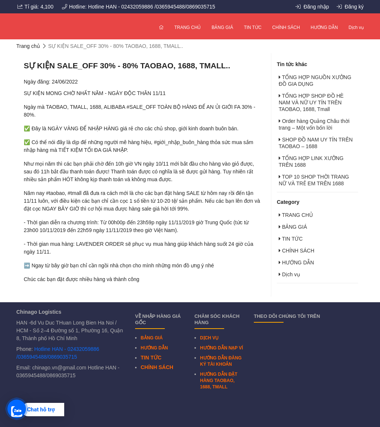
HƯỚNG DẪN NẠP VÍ (221, 348)
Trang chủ (28, 46)
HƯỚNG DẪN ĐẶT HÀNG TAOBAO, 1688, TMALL (219, 380)
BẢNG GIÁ (222, 27)
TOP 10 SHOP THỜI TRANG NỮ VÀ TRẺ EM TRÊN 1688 (314, 180)
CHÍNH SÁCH (286, 27)
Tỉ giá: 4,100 (35, 6)
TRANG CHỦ (187, 27)
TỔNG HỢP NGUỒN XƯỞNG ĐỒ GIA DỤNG (315, 80)
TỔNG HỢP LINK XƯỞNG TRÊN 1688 (311, 161)
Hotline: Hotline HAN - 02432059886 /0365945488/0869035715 (138, 6)
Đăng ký (350, 6)
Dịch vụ (356, 27)
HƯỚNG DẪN (324, 27)
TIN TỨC (252, 27)
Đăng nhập (312, 6)
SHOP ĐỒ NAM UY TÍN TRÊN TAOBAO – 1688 (316, 143)
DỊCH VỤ (209, 337)
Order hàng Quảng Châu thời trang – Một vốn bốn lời (314, 124)
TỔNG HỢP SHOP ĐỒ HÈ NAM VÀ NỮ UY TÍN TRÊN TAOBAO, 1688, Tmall (311, 102)
